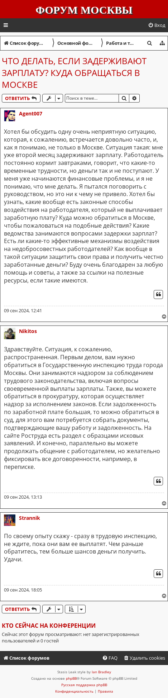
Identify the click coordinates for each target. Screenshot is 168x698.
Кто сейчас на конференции (49, 626)
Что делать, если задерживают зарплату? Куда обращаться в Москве (74, 72)
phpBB (71, 678)
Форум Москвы (83, 10)
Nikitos (28, 331)
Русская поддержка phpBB (84, 684)
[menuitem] (156, 25)
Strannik (29, 517)
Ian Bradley (101, 671)
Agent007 (30, 113)
